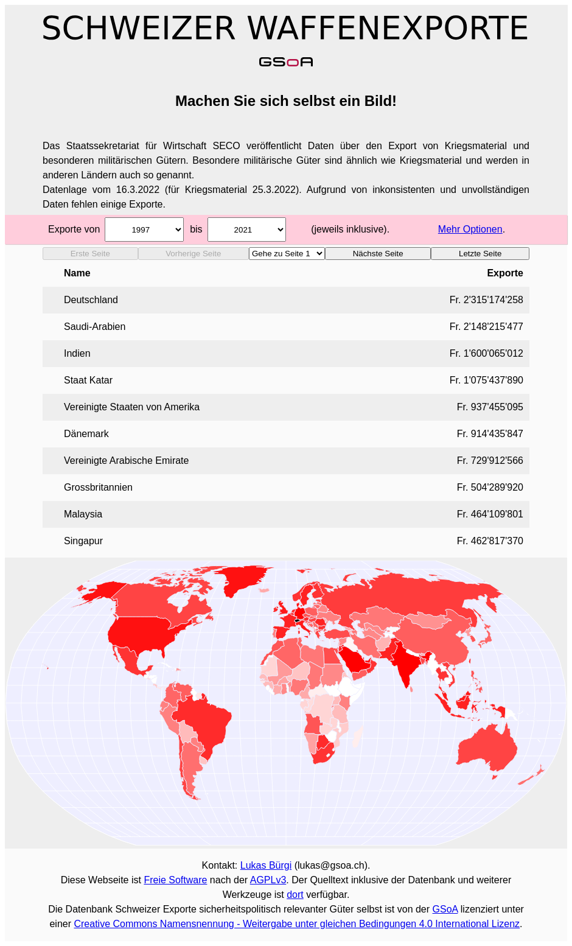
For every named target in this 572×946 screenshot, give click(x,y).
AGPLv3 (268, 880)
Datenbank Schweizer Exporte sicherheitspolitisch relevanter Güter (210, 909)
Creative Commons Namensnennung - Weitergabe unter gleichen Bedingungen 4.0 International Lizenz (297, 924)
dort (295, 894)
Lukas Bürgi (266, 865)
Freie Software (175, 880)
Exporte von (74, 229)
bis (196, 229)
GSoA (445, 909)
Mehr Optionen (470, 229)
